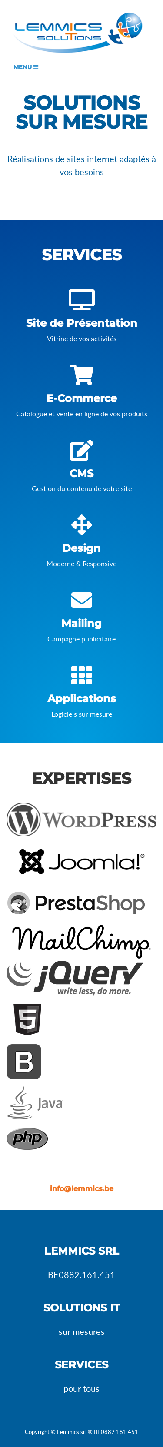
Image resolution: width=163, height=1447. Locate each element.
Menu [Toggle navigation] (25, 67)
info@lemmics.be (81, 1189)
